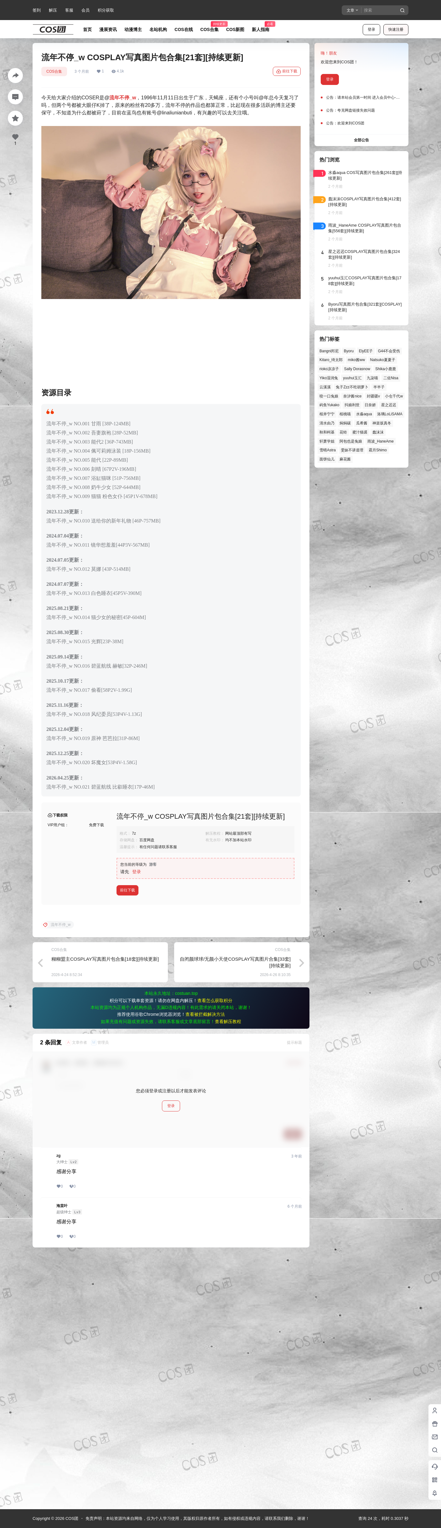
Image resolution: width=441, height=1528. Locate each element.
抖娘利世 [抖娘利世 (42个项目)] (352, 405)
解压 (53, 10)
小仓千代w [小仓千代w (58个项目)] (394, 396)
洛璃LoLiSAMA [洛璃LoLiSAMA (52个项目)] (389, 414)
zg (58, 1408)
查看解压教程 (228, 1273)
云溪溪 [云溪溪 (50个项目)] (325, 387)
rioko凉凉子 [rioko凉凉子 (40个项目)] (329, 369)
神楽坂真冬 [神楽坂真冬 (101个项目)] (381, 423)
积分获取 (106, 10)
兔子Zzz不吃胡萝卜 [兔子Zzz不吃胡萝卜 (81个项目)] (352, 387)
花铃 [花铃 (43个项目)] (343, 432)
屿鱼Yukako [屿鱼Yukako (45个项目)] (329, 405)
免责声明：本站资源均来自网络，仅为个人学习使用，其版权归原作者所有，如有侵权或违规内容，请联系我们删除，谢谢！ (197, 1518)
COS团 (71, 1518)
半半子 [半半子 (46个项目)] (379, 387)
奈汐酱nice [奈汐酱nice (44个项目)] (352, 396)
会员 (85, 10)
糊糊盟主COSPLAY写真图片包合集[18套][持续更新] (105, 1211)
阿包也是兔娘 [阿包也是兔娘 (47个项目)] (351, 441)
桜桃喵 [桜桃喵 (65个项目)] (345, 414)
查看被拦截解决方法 (205, 1266)
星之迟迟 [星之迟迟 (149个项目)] (388, 405)
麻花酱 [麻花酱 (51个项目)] (345, 459)
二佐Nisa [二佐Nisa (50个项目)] (390, 378)
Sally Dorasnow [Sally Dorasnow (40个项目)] (357, 369)
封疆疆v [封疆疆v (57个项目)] (373, 396)
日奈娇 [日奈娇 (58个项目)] (370, 405)
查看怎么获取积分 (214, 1252)
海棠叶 (62, 1458)
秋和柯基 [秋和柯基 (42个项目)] (327, 432)
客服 (69, 10)
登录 (371, 29)
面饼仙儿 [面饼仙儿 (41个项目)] (327, 459)
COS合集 (54, 71)
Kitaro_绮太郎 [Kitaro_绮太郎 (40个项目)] (331, 360)
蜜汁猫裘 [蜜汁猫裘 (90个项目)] (359, 432)
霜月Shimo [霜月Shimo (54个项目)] (378, 450)
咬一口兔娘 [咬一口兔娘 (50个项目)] (328, 396)
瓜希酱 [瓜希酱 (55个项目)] (361, 423)
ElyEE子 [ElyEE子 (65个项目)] (366, 351)
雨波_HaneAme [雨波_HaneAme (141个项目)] (380, 441)
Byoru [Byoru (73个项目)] (349, 351)
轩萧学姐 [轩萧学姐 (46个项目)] (327, 441)
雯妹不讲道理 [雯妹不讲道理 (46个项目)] (352, 450)
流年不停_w (122, 97)
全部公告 (361, 140)
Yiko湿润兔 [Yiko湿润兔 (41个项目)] (328, 378)
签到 (37, 10)
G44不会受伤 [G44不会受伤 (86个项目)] (389, 351)
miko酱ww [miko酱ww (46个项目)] (356, 360)
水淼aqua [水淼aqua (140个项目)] (364, 414)
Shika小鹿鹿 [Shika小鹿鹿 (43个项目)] (385, 369)
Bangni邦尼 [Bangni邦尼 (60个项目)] (329, 351)
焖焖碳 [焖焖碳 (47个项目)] (345, 423)
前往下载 (286, 71)
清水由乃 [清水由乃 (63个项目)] (327, 423)
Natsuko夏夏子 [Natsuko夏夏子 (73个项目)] (382, 360)
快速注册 (395, 29)
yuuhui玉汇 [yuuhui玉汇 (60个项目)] (352, 378)
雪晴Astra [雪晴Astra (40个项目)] (327, 450)
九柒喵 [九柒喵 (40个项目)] (372, 378)
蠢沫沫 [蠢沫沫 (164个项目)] (378, 432)
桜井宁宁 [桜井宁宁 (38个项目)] (327, 414)
